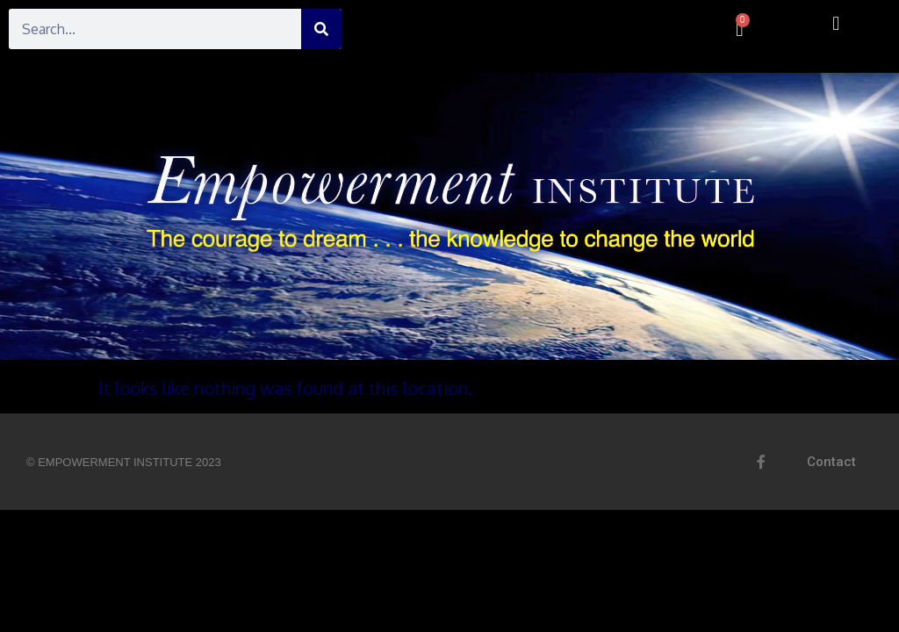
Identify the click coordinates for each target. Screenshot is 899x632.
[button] (836, 23)
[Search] (321, 29)
